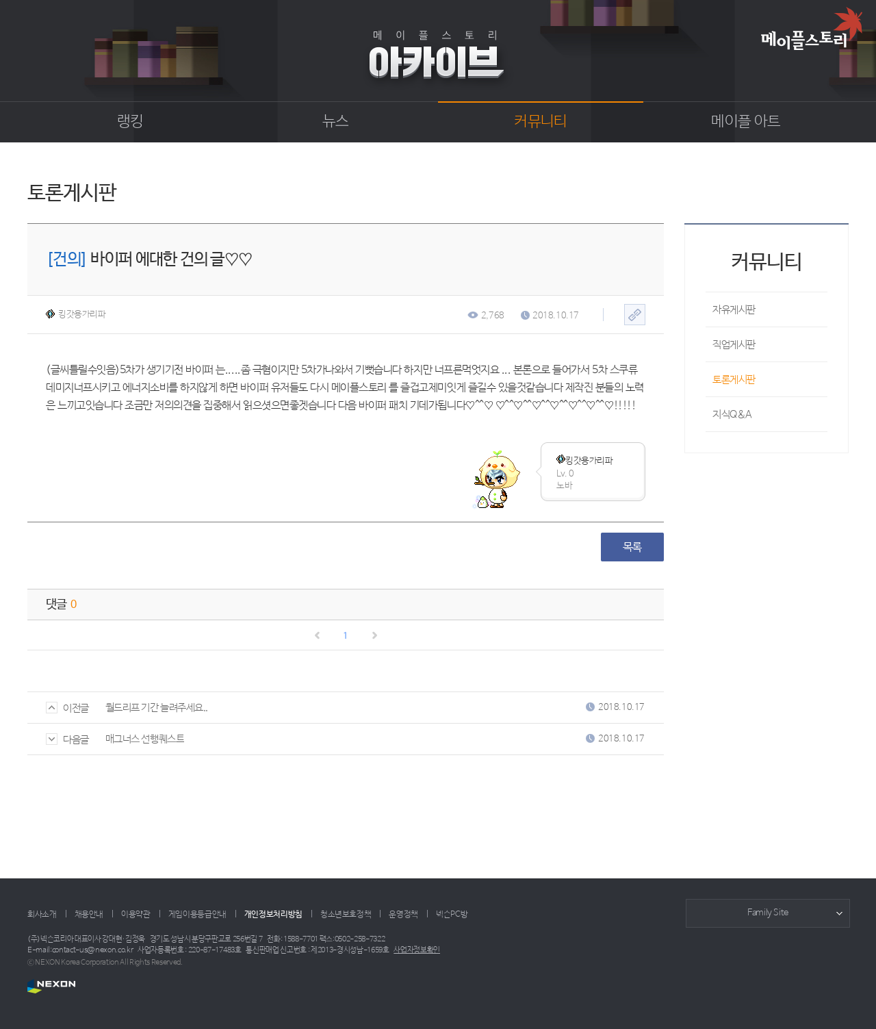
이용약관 (136, 914)
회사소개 (42, 914)
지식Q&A (732, 414)
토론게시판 (734, 379)
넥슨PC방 (451, 914)
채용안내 (89, 914)
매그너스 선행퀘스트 (145, 739)
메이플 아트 (745, 122)
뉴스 (335, 122)
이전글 (67, 708)
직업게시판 (734, 345)
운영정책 (403, 914)
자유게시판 (734, 310)
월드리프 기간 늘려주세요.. (156, 707)
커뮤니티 (540, 122)
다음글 (67, 740)
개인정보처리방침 (273, 914)
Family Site (767, 913)
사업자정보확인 (417, 950)
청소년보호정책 (345, 914)
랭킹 (130, 122)
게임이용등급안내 (197, 914)
